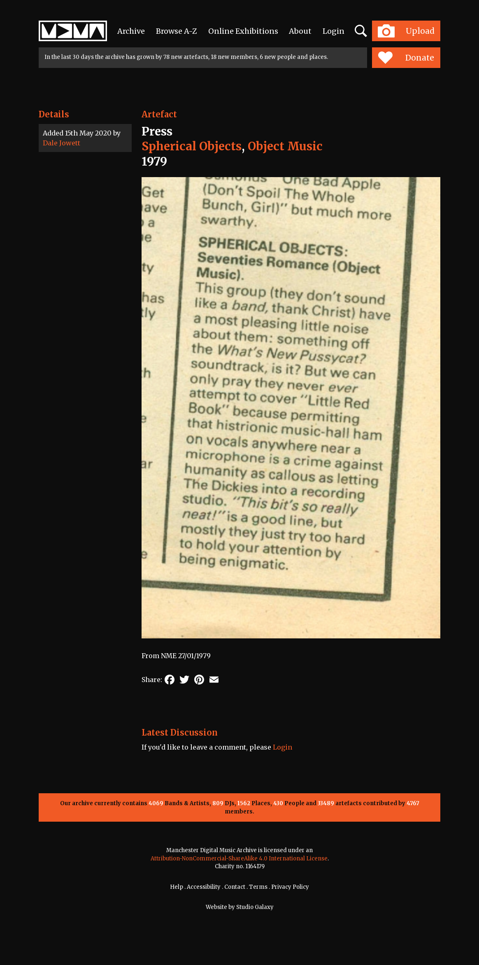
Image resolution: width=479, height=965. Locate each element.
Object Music (285, 146)
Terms (258, 886)
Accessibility (204, 886)
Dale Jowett (61, 143)
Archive (131, 31)
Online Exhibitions (243, 31)
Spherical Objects (192, 146)
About (300, 31)
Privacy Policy (290, 886)
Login (333, 31)
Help (176, 886)
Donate (406, 57)
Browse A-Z (176, 31)
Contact (234, 886)
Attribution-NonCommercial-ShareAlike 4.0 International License (239, 858)
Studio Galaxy (255, 907)
